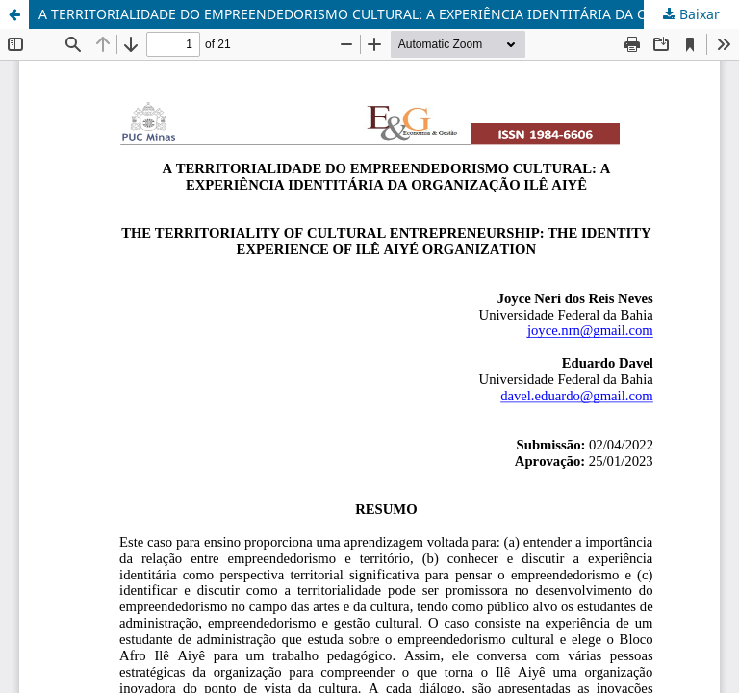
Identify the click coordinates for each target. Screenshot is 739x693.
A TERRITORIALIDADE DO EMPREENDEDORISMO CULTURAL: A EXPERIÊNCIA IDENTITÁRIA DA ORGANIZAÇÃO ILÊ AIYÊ (388, 14)
